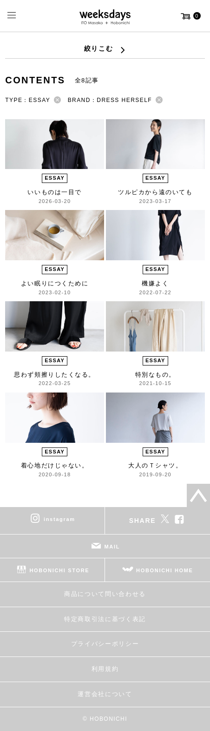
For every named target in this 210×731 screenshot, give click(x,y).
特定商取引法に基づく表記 (105, 619)
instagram (59, 519)
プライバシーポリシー (105, 643)
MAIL (112, 546)
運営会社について (105, 693)
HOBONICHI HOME (164, 570)
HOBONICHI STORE (59, 570)
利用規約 (105, 668)
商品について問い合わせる (105, 593)
